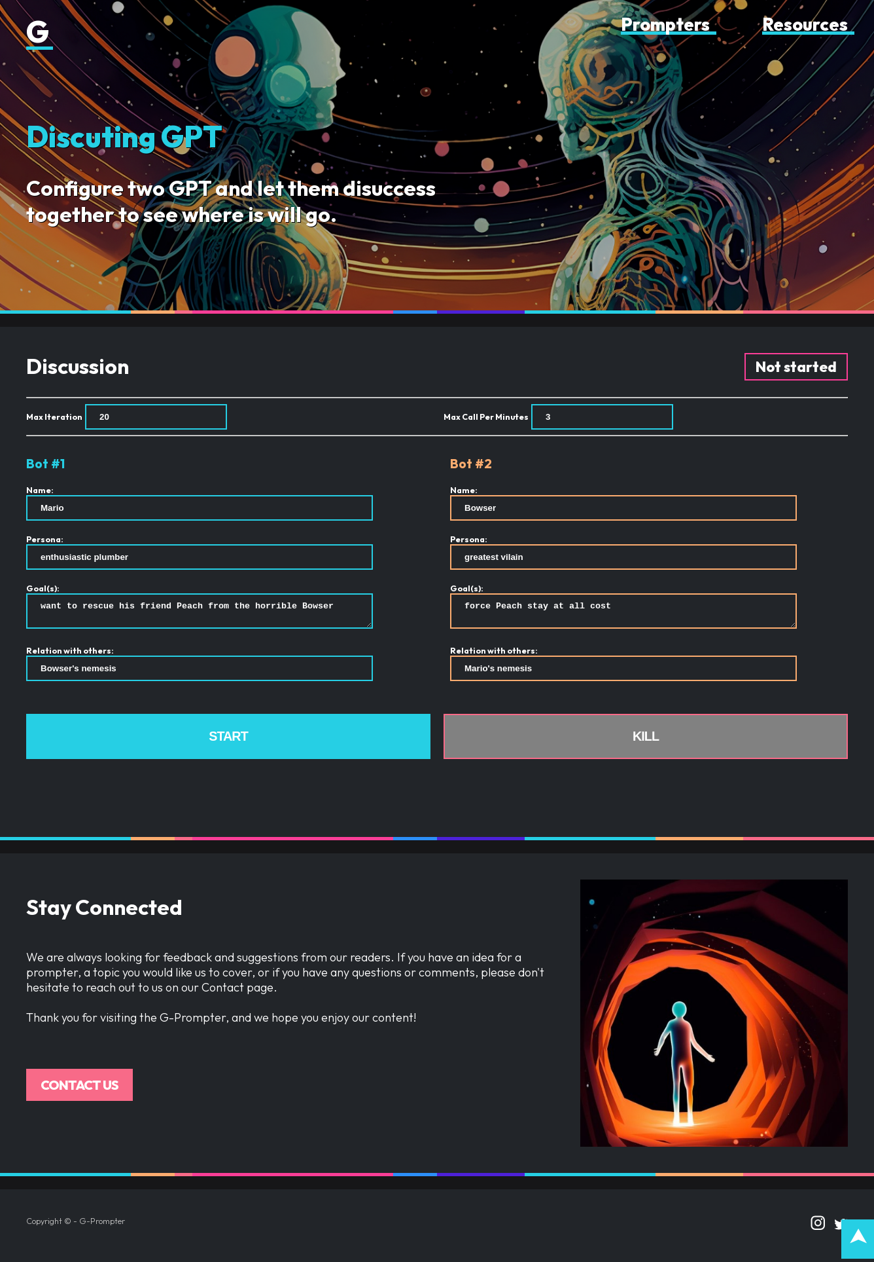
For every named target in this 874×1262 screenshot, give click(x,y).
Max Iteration (54, 416)
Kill (646, 740)
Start (228, 740)
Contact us (79, 1089)
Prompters (665, 24)
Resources (805, 24)
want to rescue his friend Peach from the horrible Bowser (199, 613)
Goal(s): (43, 588)
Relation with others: (70, 654)
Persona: (44, 539)
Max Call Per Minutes (486, 416)
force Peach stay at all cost (623, 613)
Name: (40, 490)
